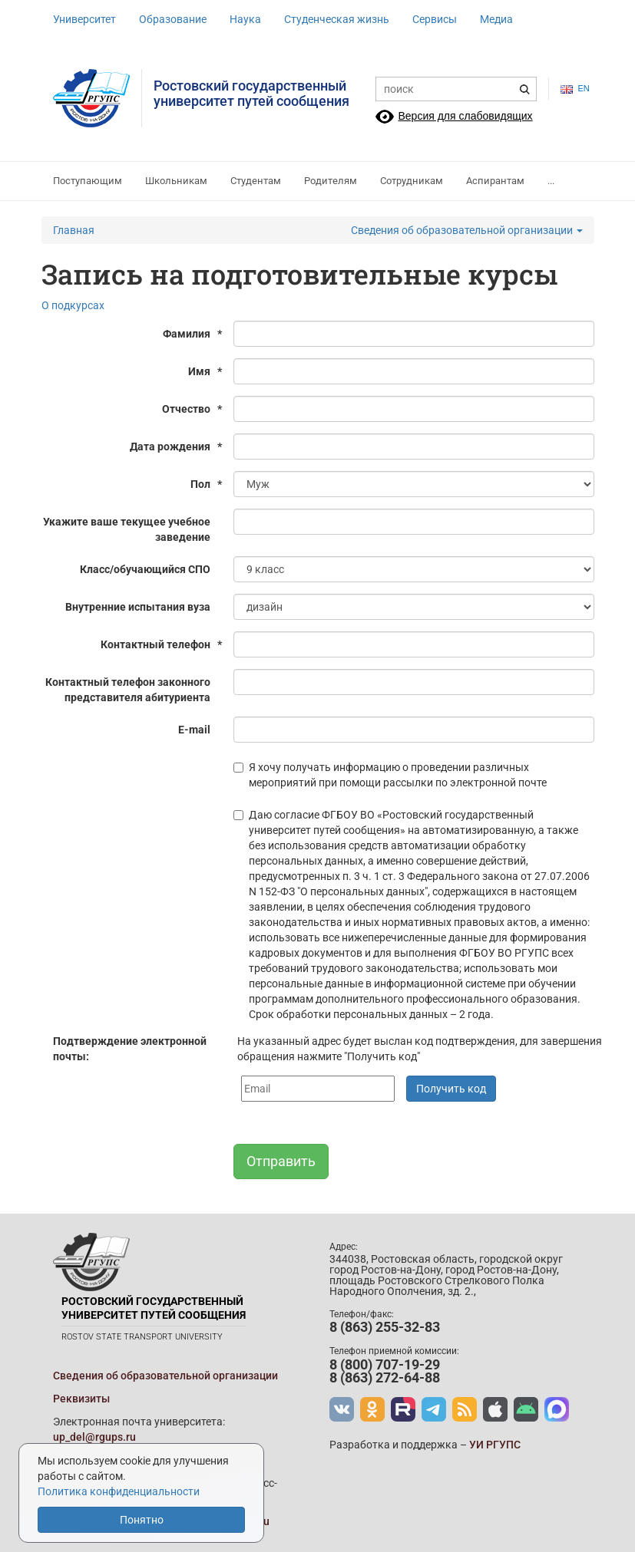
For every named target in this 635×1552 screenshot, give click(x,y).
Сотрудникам (411, 180)
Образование (173, 19)
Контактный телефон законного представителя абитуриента (127, 690)
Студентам (255, 180)
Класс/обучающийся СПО (145, 569)
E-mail (194, 729)
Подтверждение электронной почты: (130, 1049)
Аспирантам (495, 180)
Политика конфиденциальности (119, 1491)
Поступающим (87, 180)
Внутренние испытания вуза (137, 607)
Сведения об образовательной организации (467, 230)
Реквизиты (81, 1398)
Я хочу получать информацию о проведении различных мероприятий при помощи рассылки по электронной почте (390, 775)
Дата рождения (176, 446)
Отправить (281, 1161)
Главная (73, 230)
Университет (84, 19)
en (572, 89)
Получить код (451, 1088)
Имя (205, 371)
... (550, 180)
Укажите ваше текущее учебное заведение (126, 529)
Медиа (496, 19)
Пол (206, 484)
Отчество (192, 409)
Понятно (142, 1520)
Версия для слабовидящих (466, 116)
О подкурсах (72, 305)
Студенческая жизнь (336, 19)
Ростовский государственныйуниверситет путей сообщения (251, 93)
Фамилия (192, 333)
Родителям (330, 180)
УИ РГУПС (495, 1444)
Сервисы (434, 19)
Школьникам (176, 180)
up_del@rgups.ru (94, 1437)
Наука (245, 19)
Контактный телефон (161, 644)
